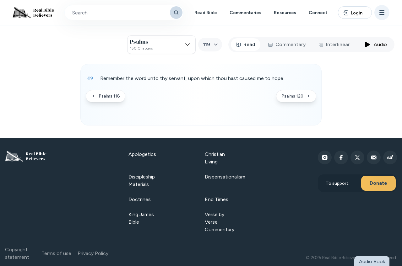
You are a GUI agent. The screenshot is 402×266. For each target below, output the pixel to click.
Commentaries (245, 12)
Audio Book (372, 261)
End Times (216, 199)
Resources (285, 12)
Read (245, 44)
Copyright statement (17, 253)
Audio (375, 44)
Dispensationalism (225, 177)
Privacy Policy (93, 253)
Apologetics (142, 154)
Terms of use (56, 253)
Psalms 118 (105, 96)
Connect (318, 12)
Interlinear (334, 44)
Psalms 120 (296, 96)
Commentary (287, 44)
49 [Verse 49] (90, 78)
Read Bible (205, 12)
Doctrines (139, 199)
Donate (378, 183)
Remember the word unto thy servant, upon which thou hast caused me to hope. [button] (192, 78)
